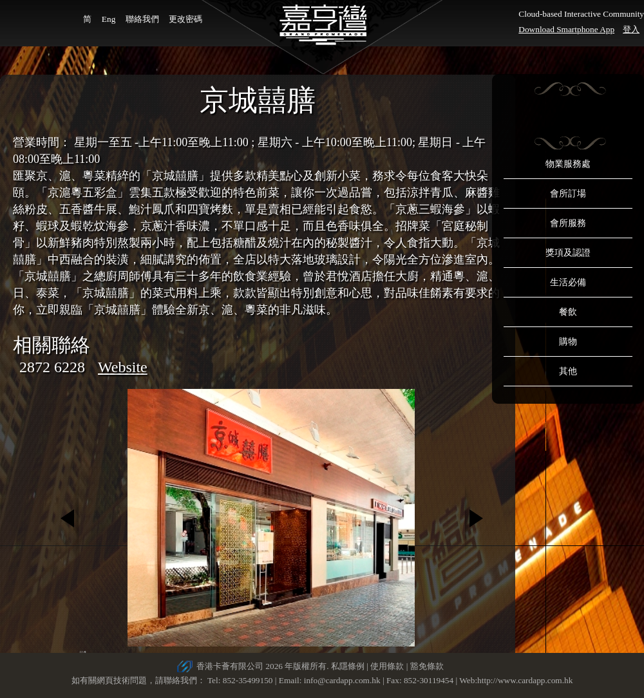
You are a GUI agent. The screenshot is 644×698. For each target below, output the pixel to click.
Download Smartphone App (566, 29)
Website (122, 367)
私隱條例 (348, 666)
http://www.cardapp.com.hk (525, 680)
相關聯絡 (51, 344)
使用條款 (387, 666)
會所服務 (568, 223)
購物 (568, 341)
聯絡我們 (142, 19)
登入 (631, 29)
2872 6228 (52, 367)
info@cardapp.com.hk (343, 680)
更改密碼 (185, 19)
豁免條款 (427, 666)
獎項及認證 (568, 253)
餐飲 (568, 312)
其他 (568, 371)
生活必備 (568, 282)
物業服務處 (568, 164)
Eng (108, 19)
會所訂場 (568, 193)
